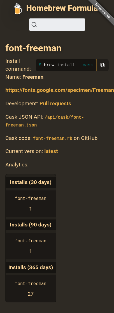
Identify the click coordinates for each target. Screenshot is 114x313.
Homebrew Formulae (64, 8)
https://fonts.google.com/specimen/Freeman (59, 90)
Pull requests (55, 103)
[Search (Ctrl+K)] (57, 24)
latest (51, 151)
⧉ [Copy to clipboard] (102, 64)
